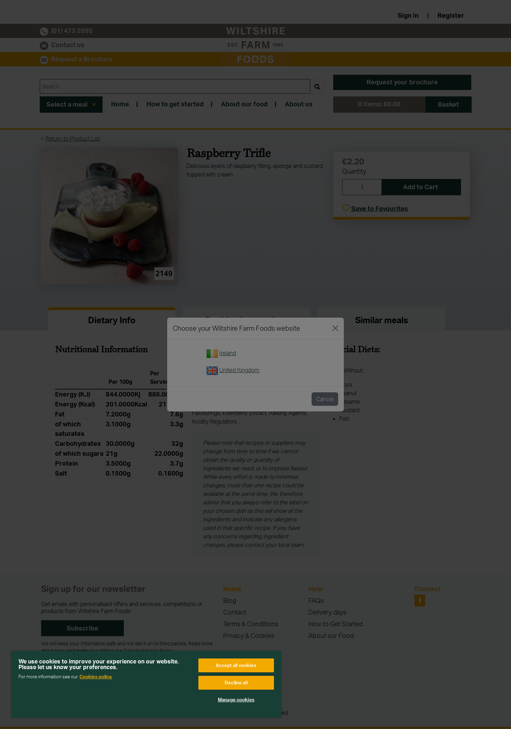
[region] (146, 684)
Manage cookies (236, 699)
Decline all (236, 682)
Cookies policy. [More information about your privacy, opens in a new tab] (95, 676)
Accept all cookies (236, 665)
